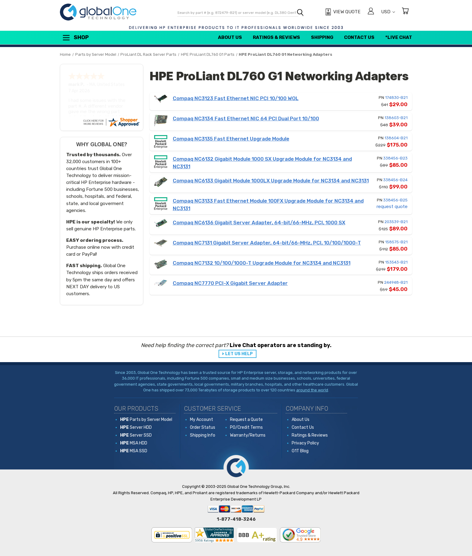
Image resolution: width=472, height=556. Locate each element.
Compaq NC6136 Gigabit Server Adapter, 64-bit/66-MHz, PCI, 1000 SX (259, 223)
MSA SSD (133, 450)
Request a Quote (246, 419)
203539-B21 (396, 222)
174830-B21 (396, 97)
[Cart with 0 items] (405, 12)
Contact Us (359, 37)
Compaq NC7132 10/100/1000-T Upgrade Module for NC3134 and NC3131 (261, 263)
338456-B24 (395, 180)
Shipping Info (202, 435)
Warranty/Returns (248, 435)
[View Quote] (342, 12)
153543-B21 (396, 262)
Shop (75, 37)
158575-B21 (396, 242)
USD (388, 11)
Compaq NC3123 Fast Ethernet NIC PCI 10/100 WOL (236, 98)
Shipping (322, 37)
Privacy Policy (305, 443)
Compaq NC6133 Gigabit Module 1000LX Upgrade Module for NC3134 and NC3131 (271, 181)
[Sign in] (371, 12)
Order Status (202, 427)
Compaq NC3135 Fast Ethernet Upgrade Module (231, 139)
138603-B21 (396, 117)
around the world (312, 390)
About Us (230, 37)
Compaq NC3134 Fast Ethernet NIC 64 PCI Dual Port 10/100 (246, 118)
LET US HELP (239, 353)
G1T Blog (300, 450)
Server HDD (136, 427)
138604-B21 (396, 138)
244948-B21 (396, 282)
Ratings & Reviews (276, 37)
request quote (392, 206)
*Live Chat (398, 37)
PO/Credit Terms (246, 427)
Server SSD (136, 435)
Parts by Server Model (146, 419)
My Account (201, 419)
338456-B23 (395, 158)
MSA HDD (133, 443)
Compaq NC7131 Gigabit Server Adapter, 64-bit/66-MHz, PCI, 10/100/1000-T (267, 243)
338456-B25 (395, 200)
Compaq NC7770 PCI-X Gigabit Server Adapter (230, 283)
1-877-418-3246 (236, 519)
